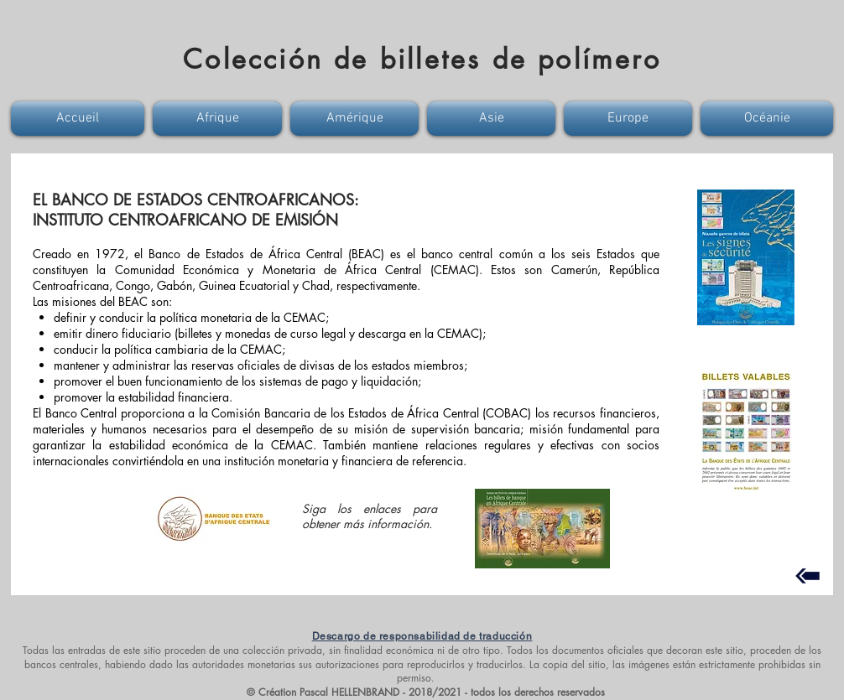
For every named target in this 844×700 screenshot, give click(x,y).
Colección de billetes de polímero (422, 59)
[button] (79, 118)
